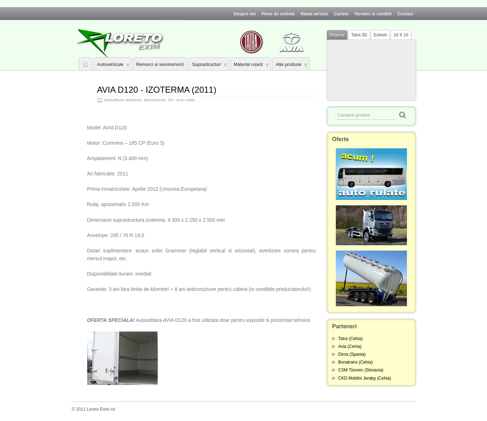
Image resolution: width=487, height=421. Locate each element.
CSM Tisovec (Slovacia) (360, 370)
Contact (405, 13)
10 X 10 (400, 34)
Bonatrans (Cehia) (355, 362)
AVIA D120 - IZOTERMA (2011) (157, 89)
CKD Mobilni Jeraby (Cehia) (364, 378)
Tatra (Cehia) (350, 338)
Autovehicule (113, 66)
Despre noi (245, 13)
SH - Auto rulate (181, 100)
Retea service (314, 13)
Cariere (341, 13)
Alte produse (292, 66)
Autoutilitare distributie (123, 100)
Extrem (380, 34)
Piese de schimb (278, 13)
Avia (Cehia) (350, 346)
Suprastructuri (209, 66)
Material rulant (251, 66)
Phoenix (337, 34)
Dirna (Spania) (352, 354)
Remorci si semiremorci (160, 64)
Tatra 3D (359, 34)
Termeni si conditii (373, 13)
